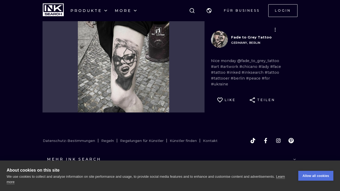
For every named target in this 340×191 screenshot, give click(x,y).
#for (266, 78)
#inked (234, 72)
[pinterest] (291, 140)
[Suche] (192, 10)
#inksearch (253, 72)
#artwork (229, 66)
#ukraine (219, 84)
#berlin (238, 78)
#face (275, 66)
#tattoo (219, 72)
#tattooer (221, 78)
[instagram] (278, 140)
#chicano (248, 66)
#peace (254, 78)
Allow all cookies (316, 176)
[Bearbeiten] (275, 29)
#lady (264, 66)
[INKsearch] (53, 11)
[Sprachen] (209, 10)
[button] (209, 10)
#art (215, 66)
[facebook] (265, 140)
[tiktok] (252, 140)
